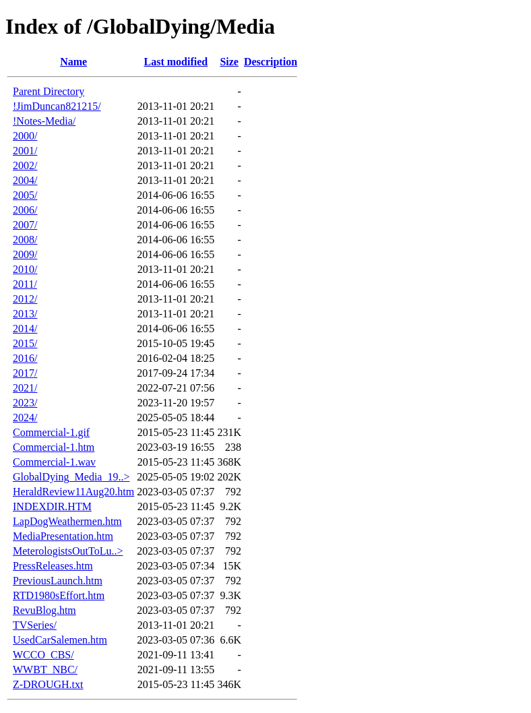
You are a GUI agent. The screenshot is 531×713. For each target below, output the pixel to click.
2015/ (25, 343)
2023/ (25, 402)
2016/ (25, 358)
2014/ (25, 328)
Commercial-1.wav (54, 462)
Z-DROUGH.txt (48, 684)
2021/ (25, 388)
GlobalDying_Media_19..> (71, 477)
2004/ (25, 180)
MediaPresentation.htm (63, 536)
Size (229, 61)
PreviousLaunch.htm (57, 580)
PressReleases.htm (53, 565)
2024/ (25, 417)
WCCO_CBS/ (43, 654)
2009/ (25, 254)
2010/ (25, 269)
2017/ (25, 373)
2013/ (25, 313)
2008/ (25, 239)
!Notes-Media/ (44, 121)
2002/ (25, 165)
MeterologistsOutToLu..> (68, 551)
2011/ (25, 284)
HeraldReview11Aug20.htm (73, 491)
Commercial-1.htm (53, 447)
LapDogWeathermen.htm (67, 521)
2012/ (25, 299)
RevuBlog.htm (44, 610)
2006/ (25, 210)
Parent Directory (48, 91)
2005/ (25, 195)
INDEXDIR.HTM (52, 506)
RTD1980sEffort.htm (58, 595)
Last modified (176, 61)
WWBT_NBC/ (45, 669)
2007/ (25, 224)
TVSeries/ (35, 625)
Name (73, 61)
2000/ (25, 136)
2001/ (25, 150)
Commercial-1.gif (51, 432)
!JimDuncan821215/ (57, 106)
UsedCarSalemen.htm (60, 640)
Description (270, 61)
